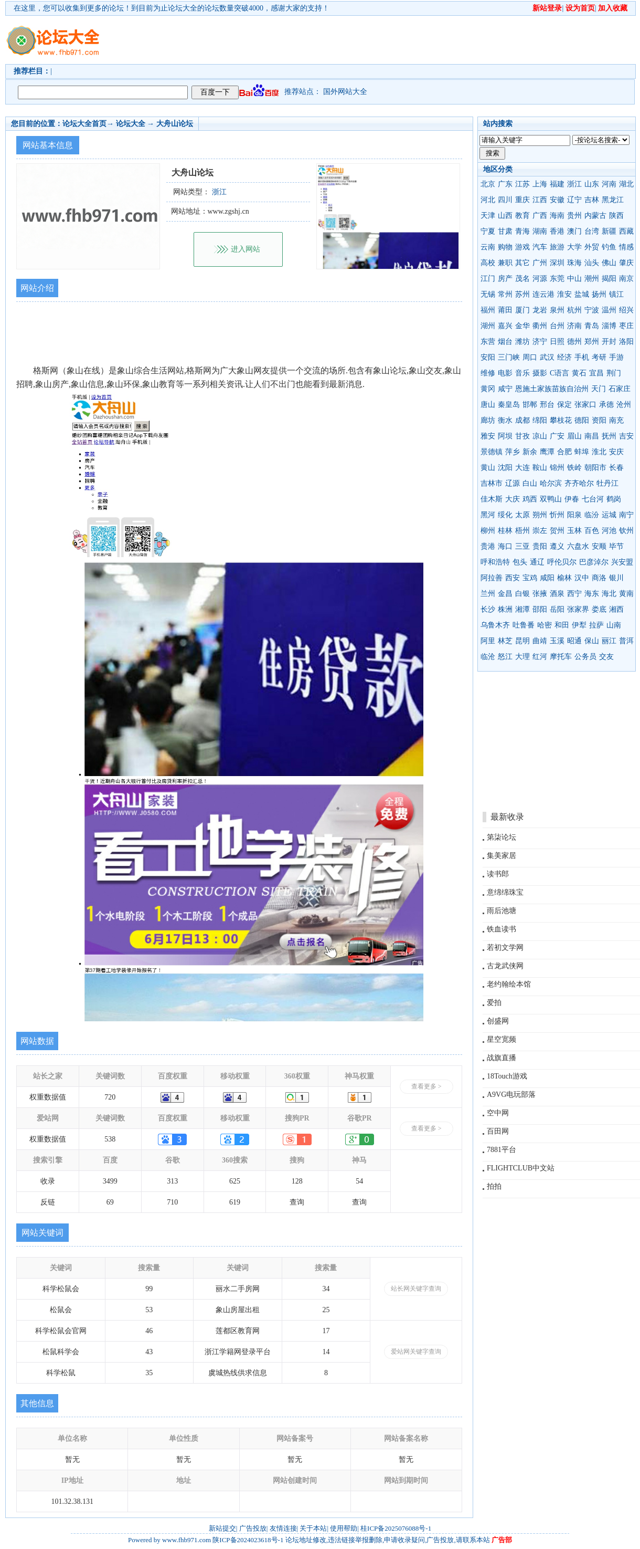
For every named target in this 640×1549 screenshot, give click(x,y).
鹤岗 (613, 499)
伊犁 (579, 625)
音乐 (522, 373)
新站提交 (222, 1528)
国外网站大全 (345, 92)
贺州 (557, 531)
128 (297, 1181)
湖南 (539, 231)
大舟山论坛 (174, 124)
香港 (557, 231)
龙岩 (539, 310)
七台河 (593, 499)
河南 (609, 184)
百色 (591, 531)
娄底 (599, 609)
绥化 (505, 515)
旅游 (557, 247)
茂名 (522, 278)
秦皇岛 (509, 405)
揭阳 (609, 278)
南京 (626, 278)
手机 (581, 357)
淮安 (564, 294)
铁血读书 (501, 929)
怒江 (505, 657)
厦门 (522, 310)
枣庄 (626, 326)
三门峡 (509, 357)
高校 (488, 263)
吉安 (626, 436)
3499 (110, 1181)
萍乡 (512, 452)
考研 (599, 357)
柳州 (488, 531)
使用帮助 (343, 1528)
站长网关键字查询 (416, 1288)
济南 (574, 326)
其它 (522, 263)
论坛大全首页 (84, 124)
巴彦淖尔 (594, 562)
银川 (616, 578)
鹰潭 (547, 452)
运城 (609, 515)
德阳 (581, 420)
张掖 (539, 594)
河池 (609, 531)
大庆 (512, 499)
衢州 (539, 326)
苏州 (522, 294)
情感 (626, 247)
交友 (606, 657)
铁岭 (574, 468)
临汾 (591, 515)
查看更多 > (426, 1086)
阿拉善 (492, 578)
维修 (488, 373)
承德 (606, 405)
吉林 (591, 200)
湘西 (616, 609)
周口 (529, 357)
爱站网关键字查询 (416, 1351)
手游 (616, 357)
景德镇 (492, 452)
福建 (557, 184)
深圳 (557, 263)
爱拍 (494, 1003)
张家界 (578, 609)
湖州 (488, 326)
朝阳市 (595, 468)
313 (172, 1181)
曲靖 (539, 641)
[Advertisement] (380, 40)
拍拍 (494, 1186)
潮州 (591, 278)
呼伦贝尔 (562, 562)
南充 (616, 420)
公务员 (585, 657)
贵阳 (539, 546)
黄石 (579, 373)
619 (234, 1202)
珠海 (574, 263)
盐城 (581, 294)
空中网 (498, 1113)
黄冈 (488, 389)
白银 (522, 594)
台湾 (591, 231)
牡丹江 (607, 483)
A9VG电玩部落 (511, 1094)
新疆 (609, 231)
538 (109, 1139)
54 (359, 1181)
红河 (539, 657)
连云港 (543, 294)
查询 (297, 1202)
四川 (505, 200)
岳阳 (557, 609)
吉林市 (492, 483)
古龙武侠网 (505, 966)
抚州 (609, 436)
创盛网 (498, 1021)
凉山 (539, 436)
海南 (557, 215)
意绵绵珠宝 (505, 892)
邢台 (547, 405)
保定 (564, 405)
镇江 (616, 294)
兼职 (505, 263)
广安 (557, 436)
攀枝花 (561, 420)
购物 (505, 247)
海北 (609, 594)
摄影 (539, 373)
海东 (591, 594)
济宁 (539, 342)
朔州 (539, 515)
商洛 (599, 578)
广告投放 (252, 1528)
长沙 (488, 609)
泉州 (557, 310)
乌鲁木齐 (495, 625)
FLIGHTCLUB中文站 (520, 1168)
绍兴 (626, 310)
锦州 (557, 468)
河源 (539, 278)
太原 (522, 515)
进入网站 (245, 249)
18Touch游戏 (507, 1076)
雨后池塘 (501, 911)
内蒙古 (595, 215)
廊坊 (488, 420)
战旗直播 (501, 1058)
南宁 (626, 515)
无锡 (488, 294)
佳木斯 (492, 499)
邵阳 (539, 609)
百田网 (498, 1131)
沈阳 (505, 468)
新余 (529, 452)
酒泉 (557, 594)
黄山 (488, 468)
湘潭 (522, 609)
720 (109, 1097)
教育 (522, 215)
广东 (505, 184)
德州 (574, 342)
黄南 (626, 594)
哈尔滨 (551, 483)
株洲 (505, 609)
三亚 (522, 546)
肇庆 (626, 263)
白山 (529, 483)
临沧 (488, 657)
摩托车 (561, 657)
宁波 (591, 310)
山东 (591, 184)
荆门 (613, 373)
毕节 (616, 546)
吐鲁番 (524, 625)
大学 (574, 247)
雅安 (488, 436)
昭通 (574, 641)
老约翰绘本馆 (509, 984)
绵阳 (539, 420)
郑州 (591, 342)
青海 (522, 231)
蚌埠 (581, 452)
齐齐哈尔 (579, 483)
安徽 (557, 200)
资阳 (599, 420)
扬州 (599, 294)
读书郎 (498, 874)
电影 (505, 373)
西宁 (574, 594)
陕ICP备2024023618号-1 (247, 1540)
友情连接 (283, 1528)
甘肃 (505, 231)
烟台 (505, 342)
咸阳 (547, 578)
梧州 (522, 531)
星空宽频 (501, 1039)
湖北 (626, 184)
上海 (539, 184)
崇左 (539, 531)
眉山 (574, 436)
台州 (557, 326)
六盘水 (578, 546)
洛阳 (626, 342)
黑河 (488, 515)
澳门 (574, 231)
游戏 (522, 247)
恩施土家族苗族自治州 (552, 389)
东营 (488, 342)
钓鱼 (609, 247)
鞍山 (539, 468)
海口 (505, 546)
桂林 (505, 531)
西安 (512, 578)
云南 (488, 247)
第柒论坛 (501, 837)
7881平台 (501, 1150)
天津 (488, 215)
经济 (564, 357)
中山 (574, 278)
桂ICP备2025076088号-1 (395, 1528)
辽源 (512, 483)
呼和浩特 (495, 562)
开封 (609, 342)
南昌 (591, 436)
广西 (539, 215)
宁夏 (488, 231)
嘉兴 (505, 326)
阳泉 (574, 515)
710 (172, 1202)
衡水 (505, 420)
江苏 (522, 184)
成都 (522, 420)
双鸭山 (551, 499)
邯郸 (529, 405)
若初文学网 (505, 947)
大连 (522, 468)
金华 (522, 326)
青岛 (591, 326)
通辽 (537, 562)
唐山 (488, 405)
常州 (505, 294)
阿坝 (505, 436)
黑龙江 (613, 200)
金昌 (505, 594)
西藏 (626, 231)
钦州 (626, 531)
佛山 (609, 263)
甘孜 (522, 436)
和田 (561, 625)
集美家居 (501, 856)
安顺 (599, 546)
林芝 (505, 641)
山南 (613, 625)
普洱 (626, 641)
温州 (609, 310)
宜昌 (596, 373)
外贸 (591, 247)
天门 (598, 389)
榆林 (564, 578)
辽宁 (574, 200)
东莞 (557, 278)
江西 (539, 200)
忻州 (557, 515)
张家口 (585, 405)
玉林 (574, 531)
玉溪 (557, 641)
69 (110, 1202)
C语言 (559, 373)
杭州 (574, 310)
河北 (488, 200)
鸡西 (529, 499)
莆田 (505, 310)
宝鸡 (529, 578)
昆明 (522, 641)
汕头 (591, 263)
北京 (488, 184)
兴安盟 (622, 562)
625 (234, 1181)
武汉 (547, 357)
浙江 (574, 184)
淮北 (599, 452)
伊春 (571, 499)
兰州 (488, 594)
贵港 (488, 546)
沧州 (623, 405)
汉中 (581, 578)
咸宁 (505, 389)
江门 (488, 278)
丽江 (609, 641)
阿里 (488, 641)
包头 (520, 562)
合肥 (564, 452)
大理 (522, 657)
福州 (488, 310)
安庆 (616, 452)
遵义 (557, 546)
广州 (539, 263)
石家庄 (620, 389)
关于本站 (313, 1528)
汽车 (539, 247)
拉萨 (596, 625)
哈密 (544, 625)
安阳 (488, 357)
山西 (505, 215)
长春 (616, 468)
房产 (505, 278)
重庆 (522, 200)
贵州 (574, 215)
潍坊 (522, 342)
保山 (591, 641)
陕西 (616, 215)
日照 (557, 342)
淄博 (609, 326)
